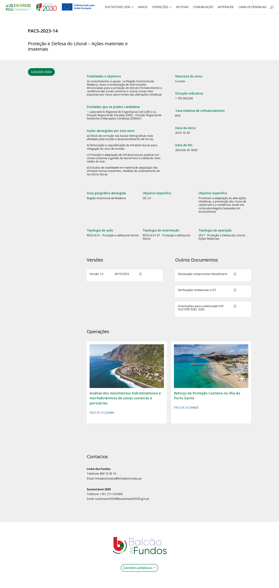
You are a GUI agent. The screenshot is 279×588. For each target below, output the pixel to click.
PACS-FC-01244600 (186, 407)
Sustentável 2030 (117, 7)
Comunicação (203, 7)
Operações (160, 7)
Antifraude (226, 7)
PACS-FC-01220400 (102, 413)
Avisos (143, 7)
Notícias (182, 7)
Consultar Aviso (41, 71)
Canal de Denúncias (252, 7)
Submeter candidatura (137, 567)
